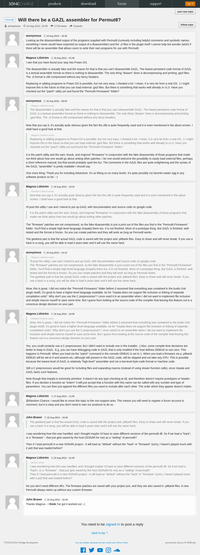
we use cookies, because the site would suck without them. (101, 543)
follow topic (187, 24)
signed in (113, 524)
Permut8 (10, 20)
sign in (190, 3)
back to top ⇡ (100, 533)
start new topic (185, 11)
